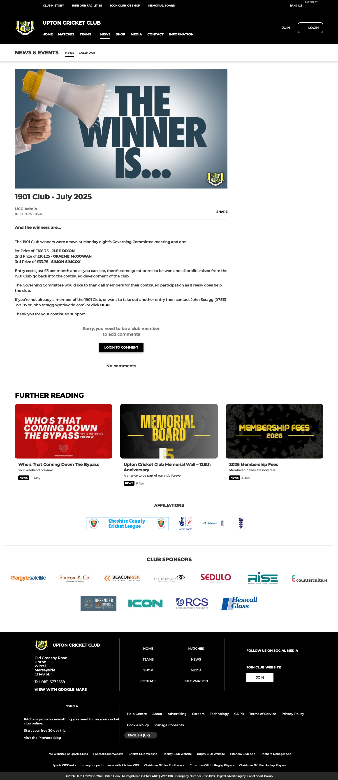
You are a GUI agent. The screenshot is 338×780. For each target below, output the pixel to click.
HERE (105, 305)
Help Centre (137, 714)
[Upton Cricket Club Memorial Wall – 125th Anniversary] (169, 431)
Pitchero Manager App (276, 754)
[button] (47, 34)
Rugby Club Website (211, 754)
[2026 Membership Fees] (274, 431)
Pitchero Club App (242, 754)
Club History (53, 5)
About (157, 714)
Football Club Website (108, 754)
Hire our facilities (87, 5)
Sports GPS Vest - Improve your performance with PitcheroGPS (96, 765)
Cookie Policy (138, 725)
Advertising (177, 714)
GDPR (239, 714)
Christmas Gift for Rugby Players (212, 765)
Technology (219, 714)
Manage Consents (169, 725)
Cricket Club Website (143, 754)
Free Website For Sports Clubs (67, 754)
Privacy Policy (293, 714)
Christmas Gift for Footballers (164, 765)
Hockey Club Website (177, 754)
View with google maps (61, 689)
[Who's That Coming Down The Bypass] (63, 431)
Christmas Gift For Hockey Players (262, 765)
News (69, 52)
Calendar (87, 52)
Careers (198, 714)
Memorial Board (161, 5)
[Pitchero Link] (314, 7)
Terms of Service (262, 714)
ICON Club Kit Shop (125, 5)
